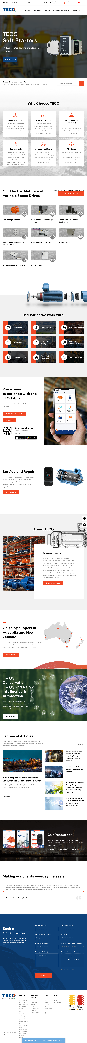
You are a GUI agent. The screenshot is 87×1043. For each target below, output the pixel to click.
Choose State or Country (71, 943)
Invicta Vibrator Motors (41, 242)
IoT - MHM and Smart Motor (15, 265)
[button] (1, 45)
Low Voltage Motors (11, 220)
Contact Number (43, 934)
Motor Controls (65, 242)
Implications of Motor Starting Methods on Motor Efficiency (75, 769)
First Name (41, 925)
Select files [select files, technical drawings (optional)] (72, 959)
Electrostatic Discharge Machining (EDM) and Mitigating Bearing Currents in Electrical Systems (74, 756)
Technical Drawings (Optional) (70, 952)
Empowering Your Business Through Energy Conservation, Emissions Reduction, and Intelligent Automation (75, 787)
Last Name (67, 925)
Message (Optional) (41, 952)
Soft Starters (36, 265)
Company (64, 934)
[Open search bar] (83, 10)
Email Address (42, 943)
